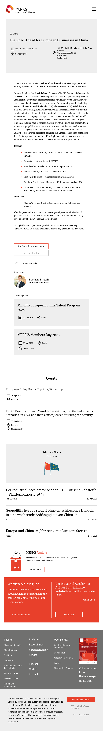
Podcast (33, 666)
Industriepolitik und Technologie (13, 669)
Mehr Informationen (21, 617)
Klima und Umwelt (12, 647)
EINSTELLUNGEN (81, 714)
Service (33, 657)
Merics (21, 9)
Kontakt (33, 676)
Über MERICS (61, 642)
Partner (57, 665)
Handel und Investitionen (10, 687)
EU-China (14, 33)
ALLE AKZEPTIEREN (81, 699)
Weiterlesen (69, 617)
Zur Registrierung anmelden (28, 247)
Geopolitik (8, 663)
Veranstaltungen (38, 652)
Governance (59, 655)
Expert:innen (36, 647)
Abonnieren (35, 572)
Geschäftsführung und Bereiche (62, 648)
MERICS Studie (86, 683)
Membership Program (63, 670)
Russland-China (11, 681)
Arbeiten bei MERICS (63, 660)
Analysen (34, 641)
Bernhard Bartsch (39, 281)
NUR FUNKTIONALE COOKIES (80, 707)
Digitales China (10, 652)
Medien (33, 671)
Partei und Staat (11, 676)
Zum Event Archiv (28, 255)
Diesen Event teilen (29, 265)
